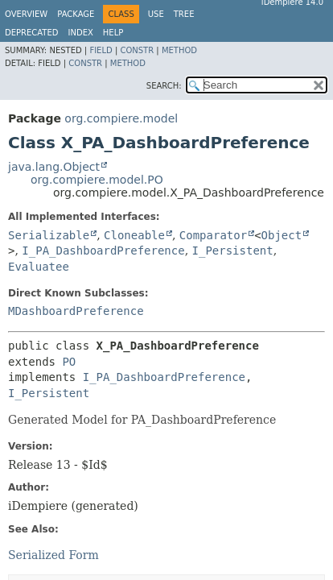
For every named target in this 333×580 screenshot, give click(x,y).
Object (281, 235)
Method (179, 50)
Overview (26, 14)
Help (113, 32)
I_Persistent (232, 250)
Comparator (213, 235)
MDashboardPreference (76, 310)
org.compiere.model (121, 118)
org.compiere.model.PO (97, 179)
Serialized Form (53, 555)
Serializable (48, 235)
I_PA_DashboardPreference (103, 250)
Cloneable (134, 235)
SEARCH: (164, 85)
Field (100, 50)
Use (156, 14)
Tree (184, 14)
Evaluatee (38, 266)
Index (80, 32)
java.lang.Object (54, 166)
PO (69, 361)
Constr (137, 50)
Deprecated (32, 32)
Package (75, 14)
